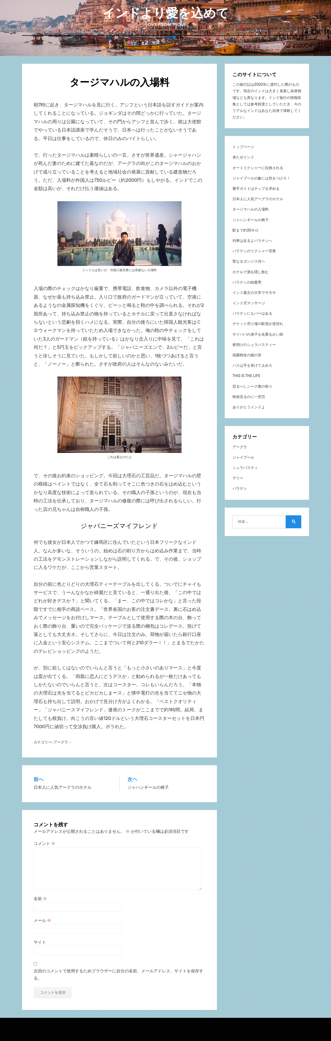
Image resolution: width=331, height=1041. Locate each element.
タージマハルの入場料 (250, 209)
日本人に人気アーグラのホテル (257, 199)
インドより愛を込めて (165, 13)
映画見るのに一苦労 (248, 396)
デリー (237, 478)
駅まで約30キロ (245, 230)
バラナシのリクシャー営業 (254, 251)
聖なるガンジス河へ (248, 261)
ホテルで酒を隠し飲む (250, 272)
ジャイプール (243, 457)
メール (42, 920)
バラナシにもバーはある (252, 313)
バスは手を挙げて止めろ (252, 365)
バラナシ (239, 488)
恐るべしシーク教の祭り (252, 386)
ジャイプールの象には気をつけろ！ (261, 178)
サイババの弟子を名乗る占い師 (257, 334)
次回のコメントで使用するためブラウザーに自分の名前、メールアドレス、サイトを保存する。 (118, 974)
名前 (40, 898)
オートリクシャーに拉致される (257, 167)
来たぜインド (243, 157)
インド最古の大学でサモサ (254, 292)
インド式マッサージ (248, 303)
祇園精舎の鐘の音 (246, 355)
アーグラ (61, 742)
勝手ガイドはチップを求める (256, 188)
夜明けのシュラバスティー (254, 344)
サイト (40, 941)
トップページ (243, 146)
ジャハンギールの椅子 (250, 220)
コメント (44, 843)
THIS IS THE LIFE (246, 375)
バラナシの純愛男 (246, 282)
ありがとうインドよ (248, 407)
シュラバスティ (245, 467)
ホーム (165, 47)
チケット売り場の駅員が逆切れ (257, 323)
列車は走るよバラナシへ (252, 240)
